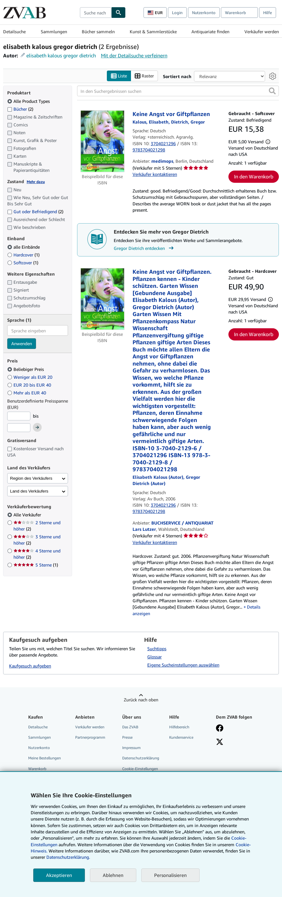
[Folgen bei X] (219, 743)
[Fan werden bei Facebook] (219, 729)
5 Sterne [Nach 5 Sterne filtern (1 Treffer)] (35, 565)
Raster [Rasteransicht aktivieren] (144, 76)
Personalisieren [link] (170, 875)
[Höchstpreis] (18, 428)
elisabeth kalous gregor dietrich (61, 55)
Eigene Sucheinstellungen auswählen (183, 665)
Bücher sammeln (98, 31)
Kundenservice (181, 737)
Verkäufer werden (261, 31)
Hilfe (267, 12)
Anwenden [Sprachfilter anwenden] (21, 343)
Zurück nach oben (141, 700)
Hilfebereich (179, 727)
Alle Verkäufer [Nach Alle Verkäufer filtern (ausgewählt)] (27, 515)
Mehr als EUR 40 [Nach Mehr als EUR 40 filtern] (27, 392)
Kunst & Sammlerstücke (153, 31)
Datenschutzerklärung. (68, 857)
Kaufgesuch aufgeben (30, 665)
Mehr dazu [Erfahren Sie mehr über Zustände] (36, 181)
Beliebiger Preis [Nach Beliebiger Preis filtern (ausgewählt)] (26, 369)
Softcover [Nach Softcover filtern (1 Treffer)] (22, 262)
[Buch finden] (118, 12)
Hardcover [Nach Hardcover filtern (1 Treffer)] (23, 254)
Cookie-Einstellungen (140, 768)
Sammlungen (54, 31)
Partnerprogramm (90, 737)
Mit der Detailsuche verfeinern (134, 55)
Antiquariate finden (210, 31)
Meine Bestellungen (44, 758)
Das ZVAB (130, 727)
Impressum (131, 748)
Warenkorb (37, 768)
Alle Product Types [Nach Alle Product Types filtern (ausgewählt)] (29, 101)
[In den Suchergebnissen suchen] (178, 91)
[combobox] (95, 12)
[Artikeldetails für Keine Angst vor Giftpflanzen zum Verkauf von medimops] (102, 141)
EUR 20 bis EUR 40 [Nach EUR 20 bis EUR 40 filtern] (29, 385)
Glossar (154, 657)
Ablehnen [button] (113, 875)
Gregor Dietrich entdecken (144, 248)
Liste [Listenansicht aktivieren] (119, 76)
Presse (127, 737)
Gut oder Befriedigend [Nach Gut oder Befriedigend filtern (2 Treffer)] (35, 211)
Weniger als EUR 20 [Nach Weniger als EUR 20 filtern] (30, 377)
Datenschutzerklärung (140, 758)
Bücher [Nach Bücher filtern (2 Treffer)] (20, 109)
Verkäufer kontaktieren (155, 174)
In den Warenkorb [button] (253, 177)
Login (177, 12)
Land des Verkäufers (29, 491)
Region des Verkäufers (31, 478)
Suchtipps (156, 649)
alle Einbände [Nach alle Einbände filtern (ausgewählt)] (24, 247)
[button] (272, 91)
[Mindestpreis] (18, 416)
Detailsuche (14, 31)
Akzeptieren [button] (59, 875)
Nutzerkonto (204, 12)
